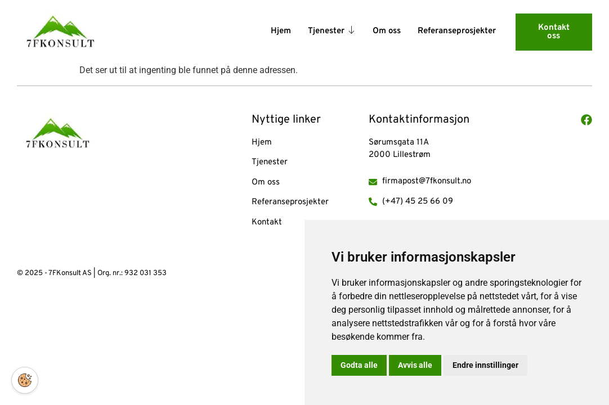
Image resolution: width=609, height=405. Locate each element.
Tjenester (332, 31)
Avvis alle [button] (415, 365)
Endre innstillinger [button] (485, 365)
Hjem (281, 31)
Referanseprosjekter (457, 31)
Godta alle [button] (359, 365)
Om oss (387, 31)
